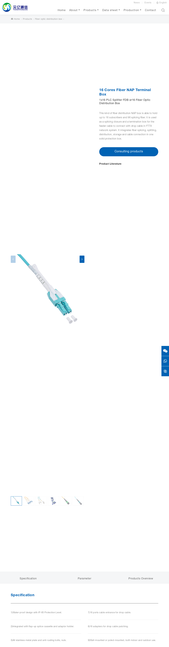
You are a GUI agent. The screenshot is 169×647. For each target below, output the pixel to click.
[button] (163, 10)
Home (62, 10)
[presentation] (13, 259)
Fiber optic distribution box (48, 19)
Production (131, 10)
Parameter (84, 578)
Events (147, 3)
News (137, 3)
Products (90, 10)
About (73, 10)
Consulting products (129, 151)
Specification (28, 578)
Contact (150, 10)
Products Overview (140, 578)
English (161, 3)
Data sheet (110, 10)
